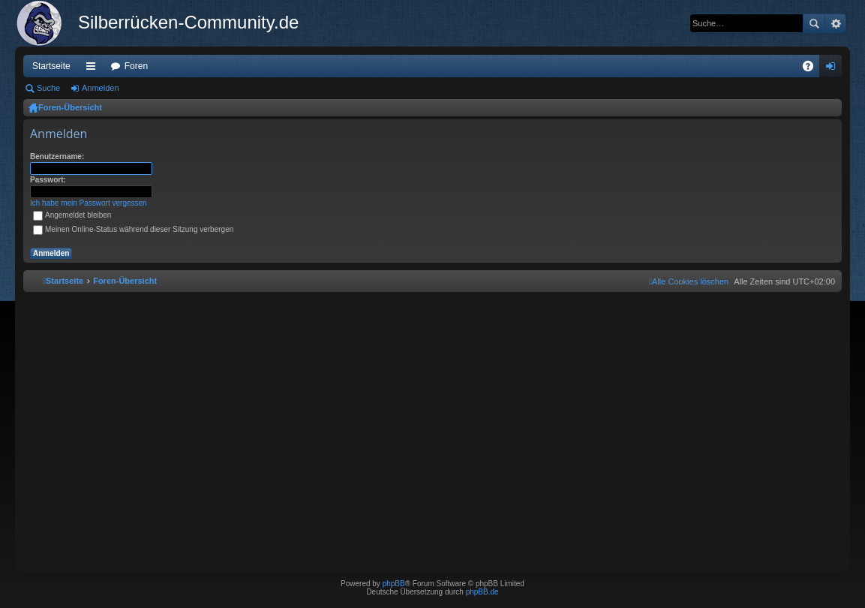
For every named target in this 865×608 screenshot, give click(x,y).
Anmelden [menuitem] (834, 69)
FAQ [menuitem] (812, 69)
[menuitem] (688, 281)
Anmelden (100, 87)
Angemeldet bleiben (72, 215)
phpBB (394, 583)
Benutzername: (57, 156)
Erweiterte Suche (835, 23)
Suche (814, 23)
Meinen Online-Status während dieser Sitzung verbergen (133, 229)
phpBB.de (482, 592)
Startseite (51, 66)
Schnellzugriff (94, 69)
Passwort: (48, 180)
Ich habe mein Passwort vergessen (88, 203)
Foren (136, 66)
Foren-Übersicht (70, 107)
